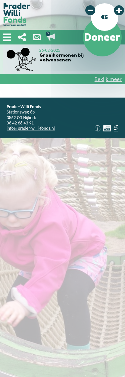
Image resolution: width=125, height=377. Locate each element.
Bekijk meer (108, 79)
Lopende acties (51, 37)
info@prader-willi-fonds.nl (31, 128)
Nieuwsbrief (36, 37)
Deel (22, 37)
